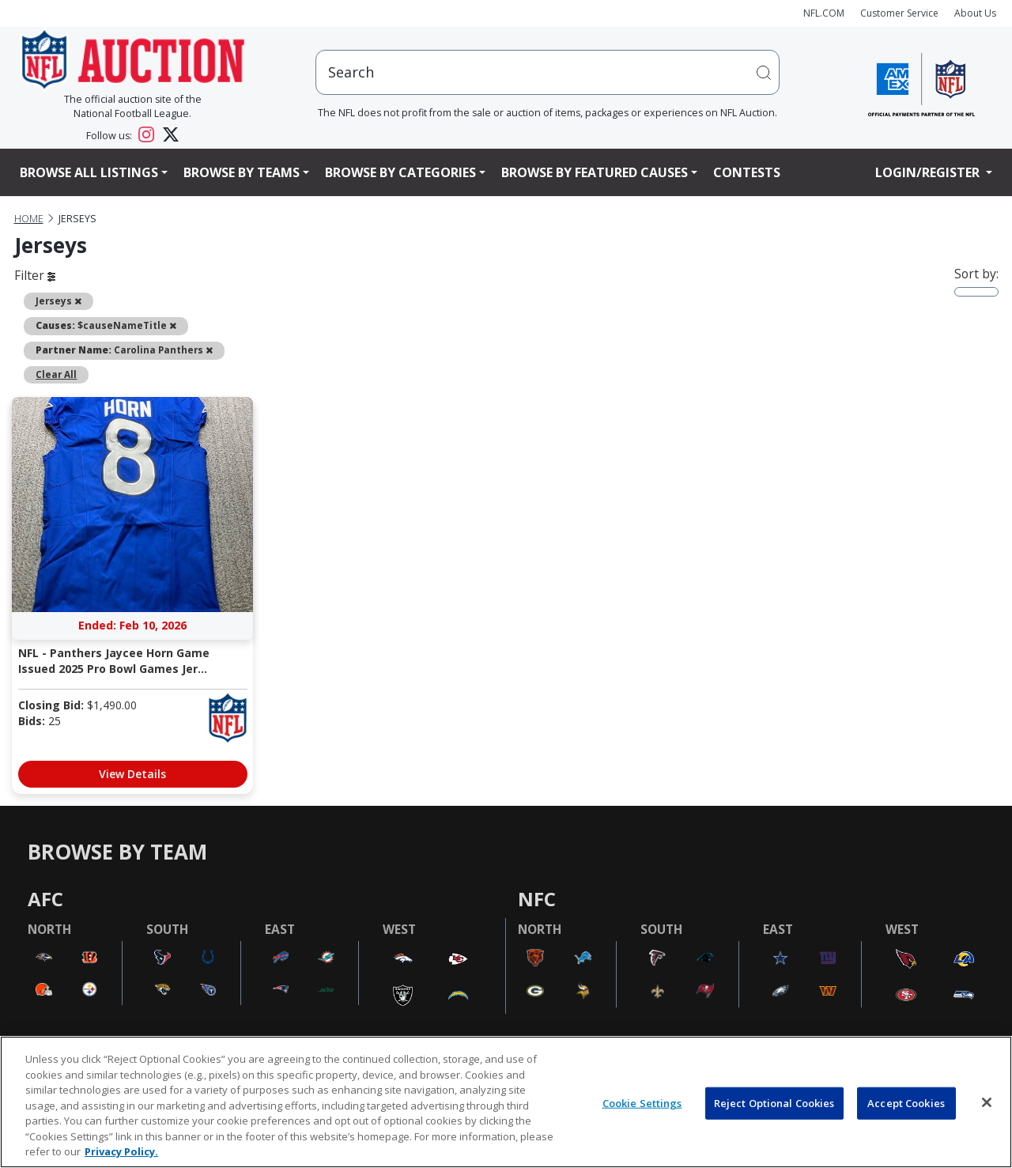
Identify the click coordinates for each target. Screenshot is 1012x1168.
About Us (975, 13)
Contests (746, 172)
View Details (132, 773)
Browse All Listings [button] (89, 172)
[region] (506, 1102)
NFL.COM (823, 13)
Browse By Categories (400, 172)
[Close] (986, 1102)
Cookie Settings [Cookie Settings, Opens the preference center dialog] (642, 1102)
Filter (34, 275)
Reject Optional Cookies (774, 1102)
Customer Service (899, 13)
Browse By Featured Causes (594, 172)
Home (28, 218)
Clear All (56, 374)
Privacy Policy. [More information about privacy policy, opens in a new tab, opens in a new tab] (121, 1151)
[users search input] (547, 72)
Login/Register (929, 172)
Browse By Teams (241, 172)
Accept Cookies (906, 1102)
